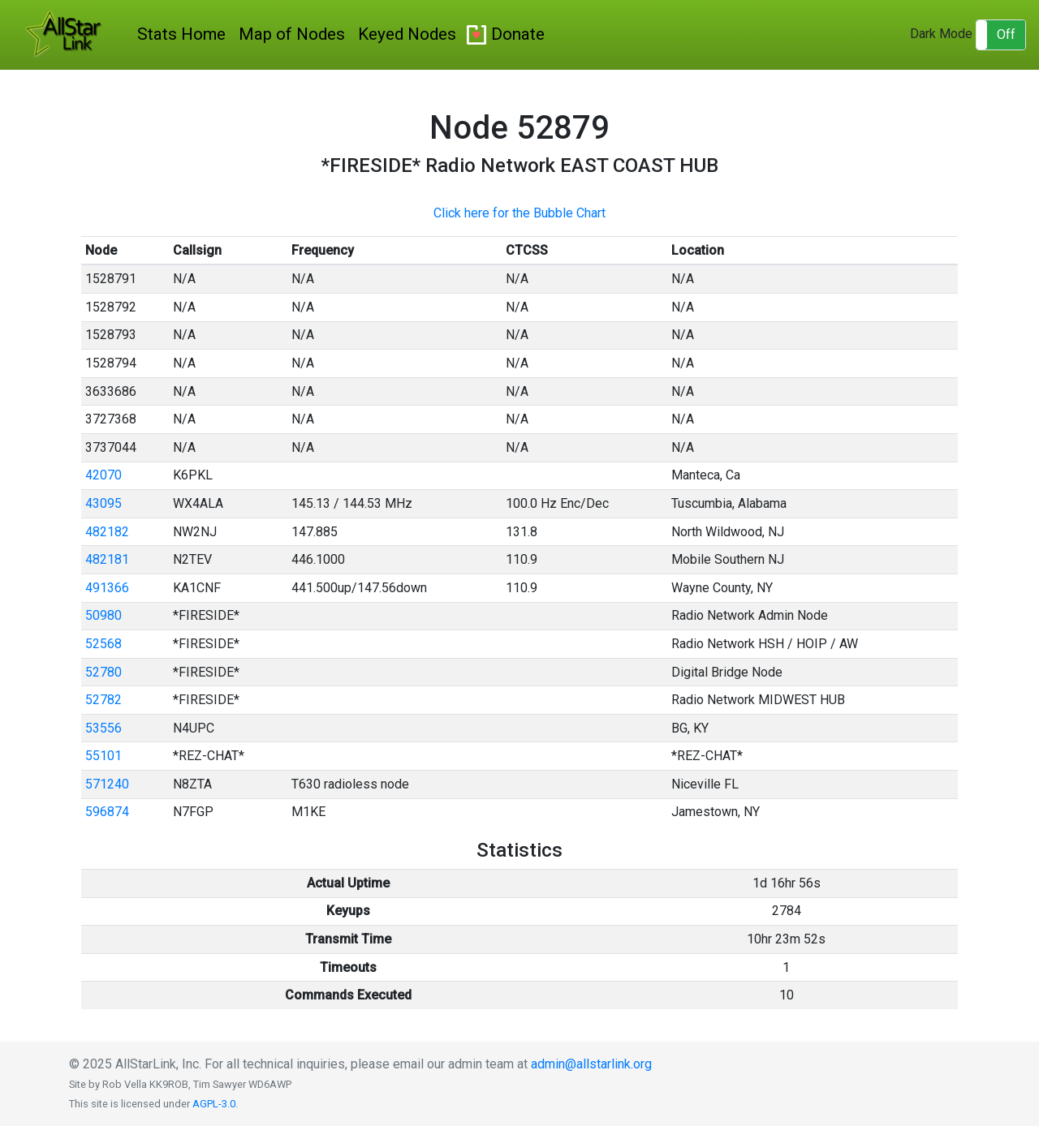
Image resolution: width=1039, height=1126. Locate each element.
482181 (107, 559)
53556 (103, 728)
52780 (103, 672)
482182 (107, 531)
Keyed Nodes (407, 34)
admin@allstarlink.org (591, 1064)
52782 (103, 699)
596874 (107, 811)
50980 (103, 615)
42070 (103, 475)
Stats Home (181, 34)
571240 (107, 784)
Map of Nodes (292, 34)
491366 (107, 587)
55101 (103, 755)
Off (1006, 34)
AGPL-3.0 (213, 1104)
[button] (1001, 34)
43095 (103, 503)
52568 (103, 643)
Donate (518, 34)
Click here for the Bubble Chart (519, 213)
